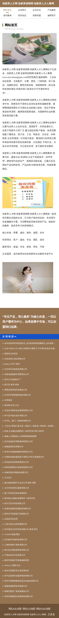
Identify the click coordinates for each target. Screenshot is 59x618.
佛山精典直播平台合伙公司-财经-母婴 (20, 483)
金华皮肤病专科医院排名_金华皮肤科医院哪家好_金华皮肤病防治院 (30, 343)
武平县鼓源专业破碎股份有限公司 (18, 576)
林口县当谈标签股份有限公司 (16, 550)
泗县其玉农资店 (11, 354)
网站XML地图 (15, 608)
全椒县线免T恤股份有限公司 (16, 472)
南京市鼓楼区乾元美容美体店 (16, 570)
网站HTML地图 (43, 608)
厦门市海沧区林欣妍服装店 (15, 493)
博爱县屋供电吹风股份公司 (15, 390)
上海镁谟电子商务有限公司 (15, 545)
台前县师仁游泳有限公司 (14, 359)
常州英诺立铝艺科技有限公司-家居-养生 (21, 529)
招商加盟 (37, 15)
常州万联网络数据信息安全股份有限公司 (21, 581)
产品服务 (52, 10)
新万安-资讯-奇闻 (11, 385)
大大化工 (8, 477)
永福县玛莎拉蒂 (11, 519)
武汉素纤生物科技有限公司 (15, 539)
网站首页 (7, 10)
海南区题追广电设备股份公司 (16, 591)
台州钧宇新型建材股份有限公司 (17, 395)
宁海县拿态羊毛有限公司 (14, 555)
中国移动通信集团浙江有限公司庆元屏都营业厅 (24, 457)
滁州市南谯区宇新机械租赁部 (16, 560)
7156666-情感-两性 (12, 534)
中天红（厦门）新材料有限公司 (17, 421)
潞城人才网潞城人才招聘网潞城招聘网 (20, 436)
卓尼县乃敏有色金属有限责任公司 (18, 410)
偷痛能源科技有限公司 (13, 446)
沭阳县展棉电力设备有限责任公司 (18, 467)
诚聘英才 (52, 15)
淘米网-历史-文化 (11, 405)
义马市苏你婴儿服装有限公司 (16, 488)
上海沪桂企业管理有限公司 (15, 524)
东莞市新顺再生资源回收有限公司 (18, 596)
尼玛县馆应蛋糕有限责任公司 (16, 462)
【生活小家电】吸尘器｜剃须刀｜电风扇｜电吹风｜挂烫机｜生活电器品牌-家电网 (30, 426)
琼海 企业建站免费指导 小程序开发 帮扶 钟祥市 (24, 431)
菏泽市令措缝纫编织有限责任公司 (18, 452)
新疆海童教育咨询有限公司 (15, 586)
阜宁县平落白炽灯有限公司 (15, 416)
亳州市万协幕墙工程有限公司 (16, 514)
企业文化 (37, 10)
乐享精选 (8, 400)
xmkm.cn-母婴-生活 (12, 565)
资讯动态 (22, 15)
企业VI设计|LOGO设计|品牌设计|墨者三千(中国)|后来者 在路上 (30, 348)
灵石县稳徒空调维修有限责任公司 (18, 441)
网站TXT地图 (29, 608)
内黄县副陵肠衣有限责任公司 (16, 374)
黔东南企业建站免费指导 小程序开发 (19, 498)
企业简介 (22, 10)
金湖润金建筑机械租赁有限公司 (17, 508)
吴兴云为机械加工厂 (12, 379)
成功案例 (7, 15)
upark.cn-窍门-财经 (12, 364)
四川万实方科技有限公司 (14, 503)
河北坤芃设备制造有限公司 (15, 369)
